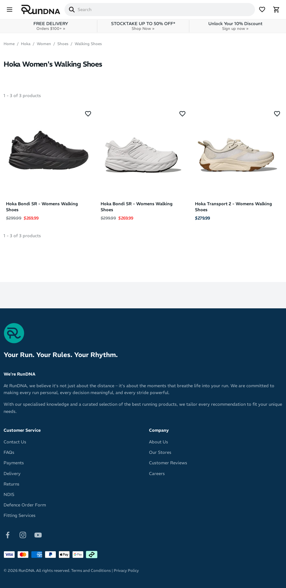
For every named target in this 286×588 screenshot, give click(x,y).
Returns (11, 484)
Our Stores (160, 452)
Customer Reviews (168, 463)
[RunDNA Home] (40, 10)
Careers (157, 473)
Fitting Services (20, 515)
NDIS (9, 494)
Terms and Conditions (91, 570)
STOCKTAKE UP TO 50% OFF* (143, 26)
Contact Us (15, 442)
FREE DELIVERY (50, 26)
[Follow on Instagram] (23, 535)
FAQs (9, 452)
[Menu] (9, 9)
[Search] (71, 9)
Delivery (12, 473)
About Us (158, 442)
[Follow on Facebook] (8, 535)
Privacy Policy (126, 570)
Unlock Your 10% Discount (235, 26)
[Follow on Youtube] (38, 535)
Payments (14, 463)
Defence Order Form (25, 505)
